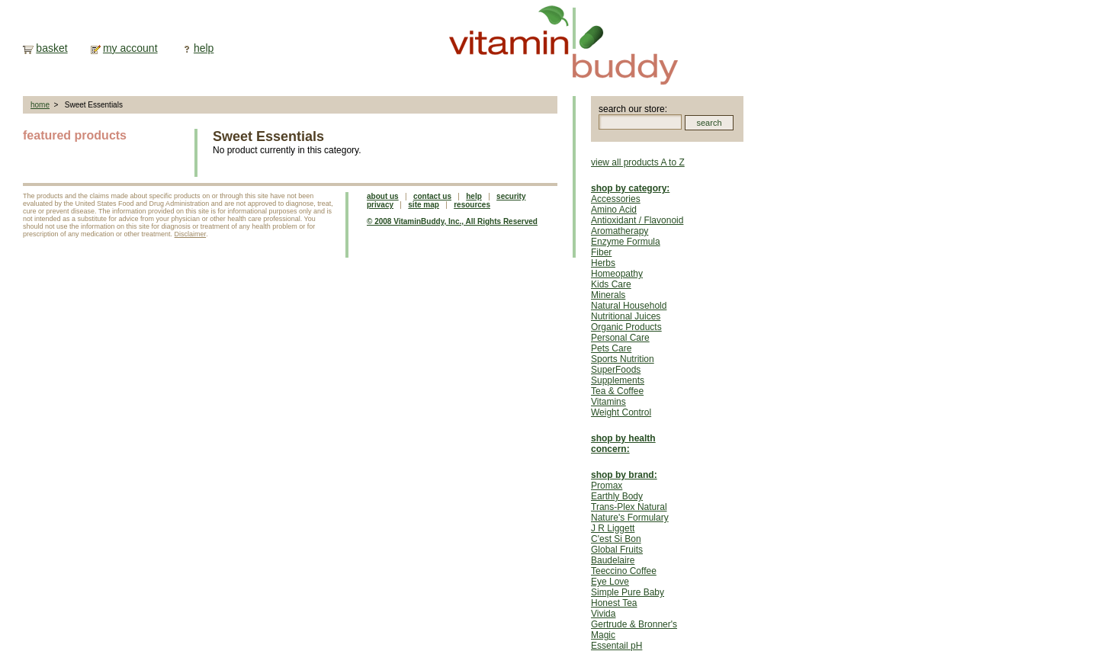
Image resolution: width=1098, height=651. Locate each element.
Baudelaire (612, 560)
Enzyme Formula (625, 241)
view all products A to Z (638, 162)
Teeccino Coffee (624, 571)
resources (472, 204)
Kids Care (611, 284)
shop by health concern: (623, 443)
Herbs (603, 263)
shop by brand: (624, 475)
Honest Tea (614, 603)
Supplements (617, 380)
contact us (432, 196)
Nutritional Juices (625, 316)
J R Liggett (612, 528)
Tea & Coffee (617, 391)
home (40, 105)
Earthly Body (617, 496)
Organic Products (626, 327)
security (510, 196)
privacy (380, 204)
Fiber (601, 252)
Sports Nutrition (622, 359)
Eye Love (610, 581)
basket (51, 48)
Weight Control (621, 412)
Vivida (603, 613)
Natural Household (628, 305)
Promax (606, 485)
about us (383, 196)
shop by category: (630, 188)
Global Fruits (617, 549)
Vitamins (608, 401)
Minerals (608, 295)
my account (130, 48)
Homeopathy (617, 273)
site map (423, 204)
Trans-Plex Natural (629, 507)
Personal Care (620, 337)
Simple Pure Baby (627, 592)
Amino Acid (614, 209)
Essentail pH (616, 645)
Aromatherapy (619, 231)
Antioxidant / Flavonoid (637, 220)
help (204, 48)
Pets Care (611, 348)
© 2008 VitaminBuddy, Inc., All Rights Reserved (452, 221)
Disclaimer (191, 234)
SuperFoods (615, 369)
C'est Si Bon (616, 539)
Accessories (615, 199)
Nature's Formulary (630, 517)
